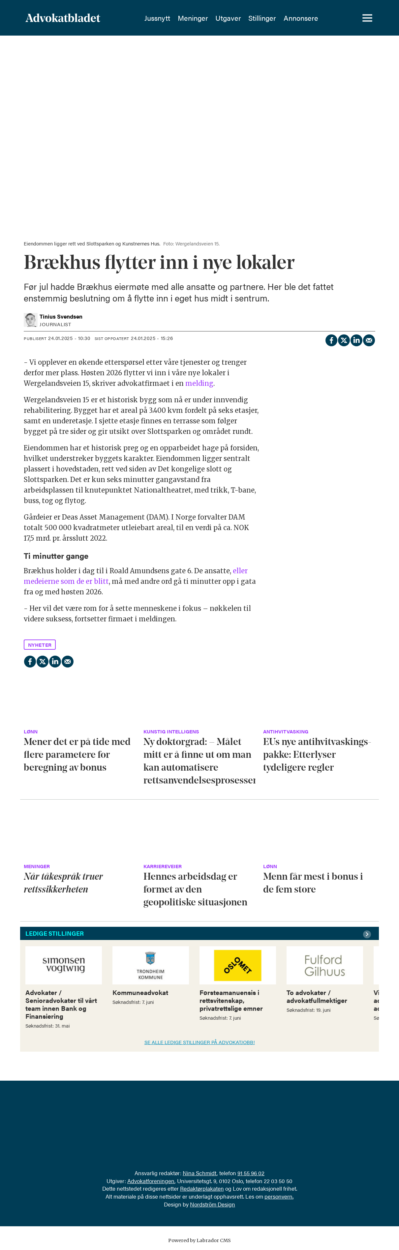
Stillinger (262, 18)
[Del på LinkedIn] (356, 339)
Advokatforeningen (150, 1181)
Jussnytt (157, 18)
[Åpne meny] (367, 18)
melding (199, 383)
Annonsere (301, 18)
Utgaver (228, 18)
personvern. (278, 1196)
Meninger (193, 18)
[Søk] (344, 18)
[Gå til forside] (80, 18)
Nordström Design (212, 1204)
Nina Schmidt (200, 1173)
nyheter (40, 644)
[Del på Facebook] (331, 339)
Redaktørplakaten (202, 1188)
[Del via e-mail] (369, 339)
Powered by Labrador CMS (199, 1240)
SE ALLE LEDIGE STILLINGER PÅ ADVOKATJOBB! (199, 1041)
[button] (368, 934)
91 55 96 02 (250, 1173)
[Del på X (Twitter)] (344, 339)
